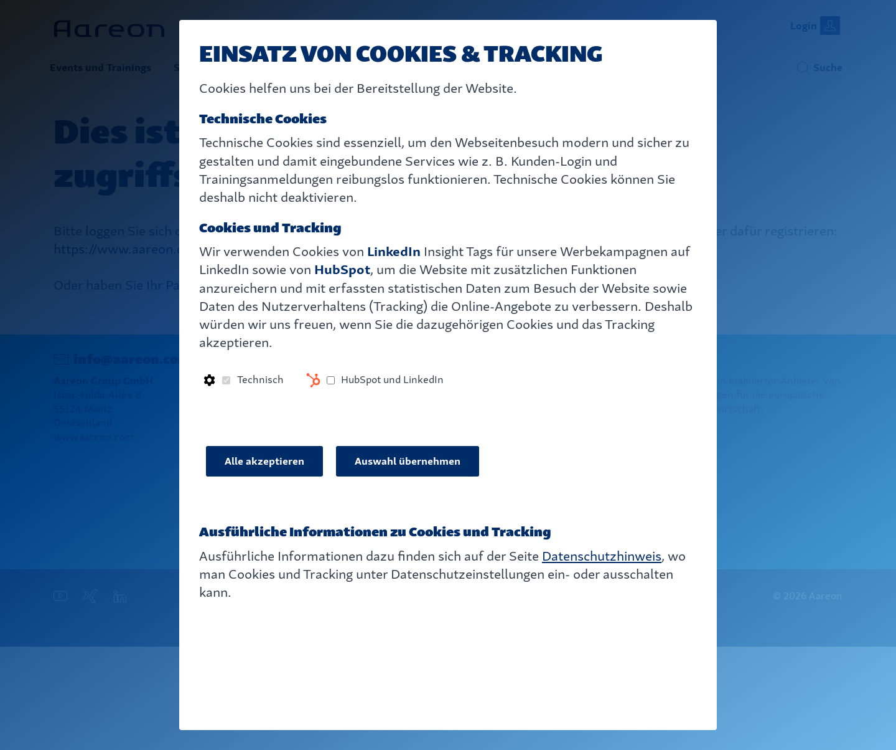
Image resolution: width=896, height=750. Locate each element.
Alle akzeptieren (264, 461)
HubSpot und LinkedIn (392, 379)
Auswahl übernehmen (407, 461)
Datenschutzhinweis (601, 556)
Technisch (260, 379)
